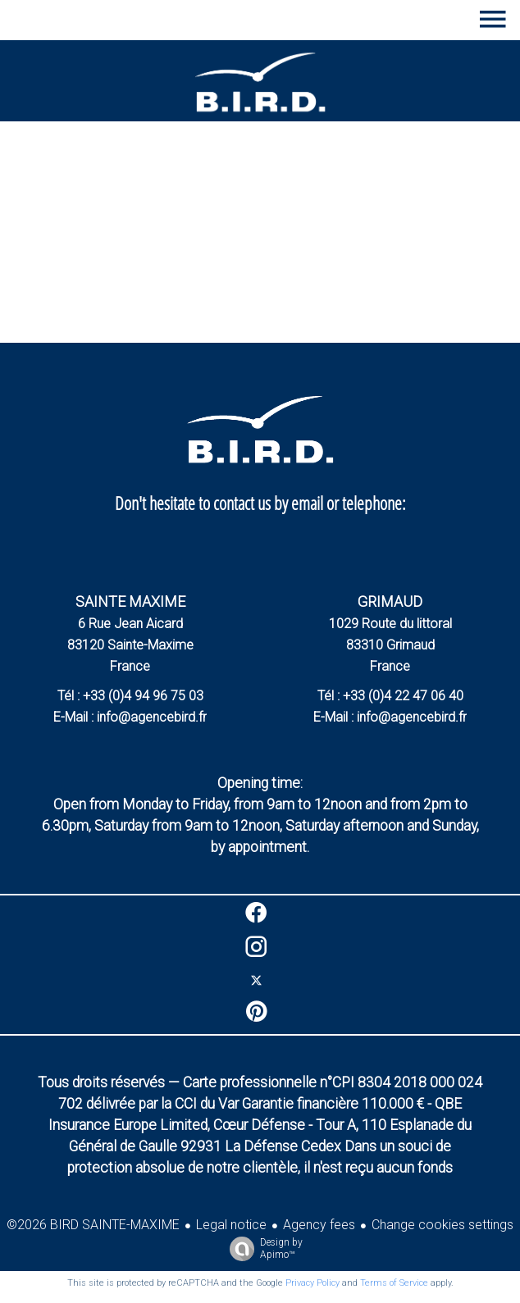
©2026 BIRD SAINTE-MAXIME (93, 1224)
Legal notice (231, 1224)
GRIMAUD (390, 601)
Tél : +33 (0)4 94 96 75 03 (130, 696)
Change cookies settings (442, 1224)
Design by (262, 1249)
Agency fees (319, 1224)
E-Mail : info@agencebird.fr (130, 717)
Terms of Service (394, 1283)
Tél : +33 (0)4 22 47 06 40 (390, 696)
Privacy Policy (312, 1283)
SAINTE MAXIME (130, 601)
